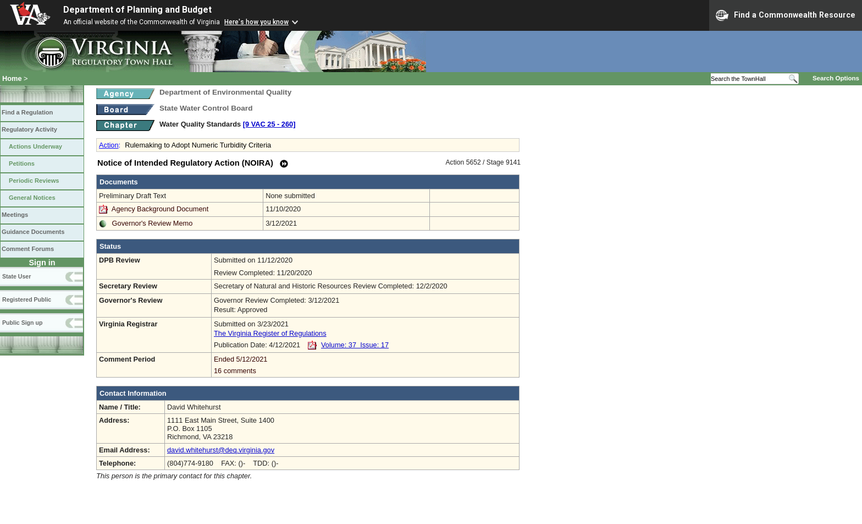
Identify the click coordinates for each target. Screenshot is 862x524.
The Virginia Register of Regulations (270, 333)
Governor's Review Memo (152, 223)
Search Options (836, 78)
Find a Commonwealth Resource (785, 15)
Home (12, 78)
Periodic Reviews (34, 180)
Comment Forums (28, 248)
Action (109, 145)
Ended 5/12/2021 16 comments (365, 365)
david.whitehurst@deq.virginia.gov (220, 450)
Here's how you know (256, 22)
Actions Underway (35, 146)
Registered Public (26, 299)
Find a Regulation (27, 112)
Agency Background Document (160, 209)
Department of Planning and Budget (137, 9)
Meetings (15, 214)
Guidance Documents (33, 231)
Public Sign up (22, 322)
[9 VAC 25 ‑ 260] (269, 124)
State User (16, 276)
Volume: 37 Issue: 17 (355, 345)
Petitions (22, 163)
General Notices (32, 197)
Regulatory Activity (29, 129)
